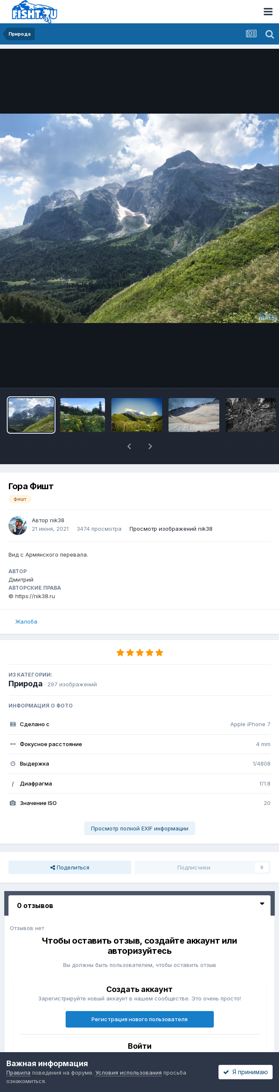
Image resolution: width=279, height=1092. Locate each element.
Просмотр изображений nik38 (171, 528)
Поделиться (69, 867)
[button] (129, 446)
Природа (25, 683)
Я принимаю (245, 1071)
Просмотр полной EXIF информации (139, 828)
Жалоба (26, 621)
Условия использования (128, 1072)
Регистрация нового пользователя (139, 1019)
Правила (18, 1072)
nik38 (57, 520)
